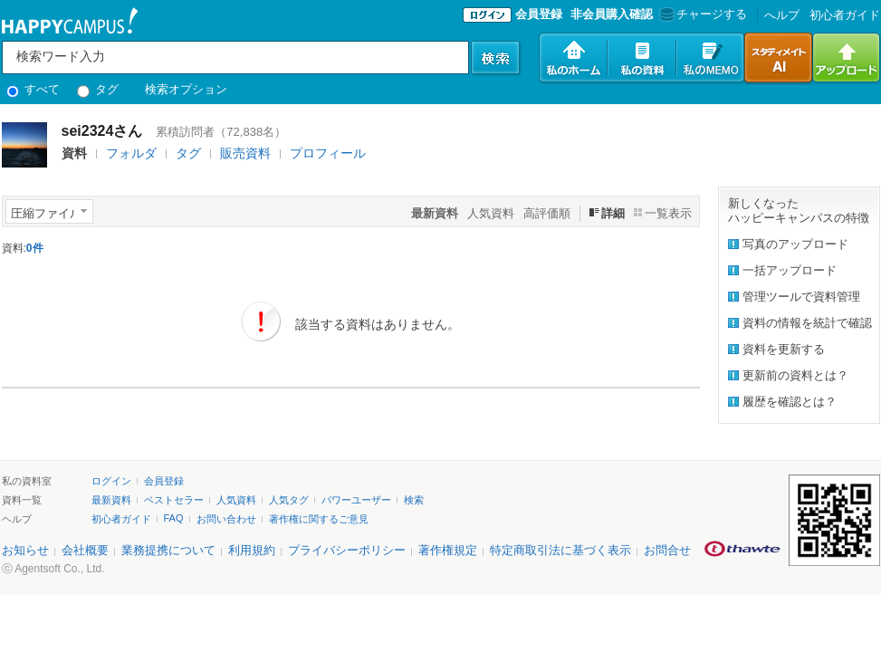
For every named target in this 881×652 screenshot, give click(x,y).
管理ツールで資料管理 (801, 296)
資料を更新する (783, 349)
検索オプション (186, 89)
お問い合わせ (226, 518)
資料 (74, 153)
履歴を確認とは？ (789, 401)
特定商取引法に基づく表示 (560, 550)
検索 (414, 499)
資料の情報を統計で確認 (807, 323)
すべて (33, 89)
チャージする (701, 14)
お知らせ (25, 550)
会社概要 (85, 550)
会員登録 (538, 14)
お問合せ (667, 550)
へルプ (782, 15)
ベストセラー (174, 499)
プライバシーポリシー (347, 550)
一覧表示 (668, 213)
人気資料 (490, 213)
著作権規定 (447, 550)
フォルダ (131, 153)
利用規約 (251, 550)
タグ (98, 89)
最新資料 (111, 499)
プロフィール (328, 153)
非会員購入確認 (611, 14)
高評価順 (546, 213)
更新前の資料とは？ (795, 375)
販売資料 (245, 153)
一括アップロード (789, 270)
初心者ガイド (844, 15)
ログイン (111, 480)
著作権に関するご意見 (319, 518)
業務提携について (168, 550)
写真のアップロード (795, 244)
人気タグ (289, 499)
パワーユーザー (356, 499)
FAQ (174, 518)
